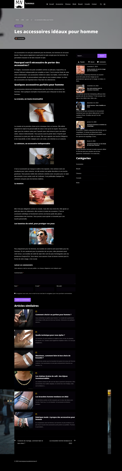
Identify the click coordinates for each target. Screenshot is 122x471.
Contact (94, 4)
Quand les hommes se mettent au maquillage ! (96, 125)
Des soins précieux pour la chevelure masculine (94, 89)
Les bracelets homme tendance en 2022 (51, 397)
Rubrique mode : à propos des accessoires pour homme (55, 418)
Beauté (80, 4)
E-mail (37, 286)
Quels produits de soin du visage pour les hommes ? (96, 69)
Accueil (51, 4)
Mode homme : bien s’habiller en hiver (96, 106)
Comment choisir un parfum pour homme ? (53, 314)
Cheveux (68, 4)
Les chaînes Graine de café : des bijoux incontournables (51, 377)
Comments (101, 62)
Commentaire (19, 273)
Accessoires (59, 4)
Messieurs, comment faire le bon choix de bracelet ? (52, 357)
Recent (91, 62)
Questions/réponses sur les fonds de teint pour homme (96, 144)
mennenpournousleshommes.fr (28, 461)
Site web (59, 286)
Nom (16, 286)
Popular (81, 62)
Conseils (87, 4)
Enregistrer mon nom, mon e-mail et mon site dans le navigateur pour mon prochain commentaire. (44, 293)
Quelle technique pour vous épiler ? (50, 335)
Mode (74, 4)
